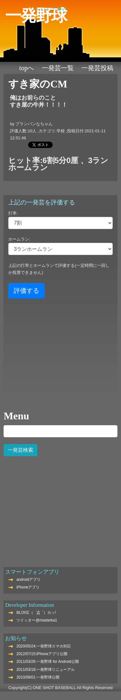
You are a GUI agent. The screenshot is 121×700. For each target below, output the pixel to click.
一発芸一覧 (58, 67)
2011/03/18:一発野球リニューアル (45, 669)
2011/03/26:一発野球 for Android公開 (47, 661)
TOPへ (26, 67)
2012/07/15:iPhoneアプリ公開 (41, 654)
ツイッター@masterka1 (36, 620)
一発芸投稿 (97, 67)
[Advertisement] (60, 508)
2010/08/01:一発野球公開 (37, 677)
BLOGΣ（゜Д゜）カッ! (36, 612)
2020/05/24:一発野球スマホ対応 (43, 646)
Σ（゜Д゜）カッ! (51, 9)
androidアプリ (28, 579)
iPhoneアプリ (28, 587)
